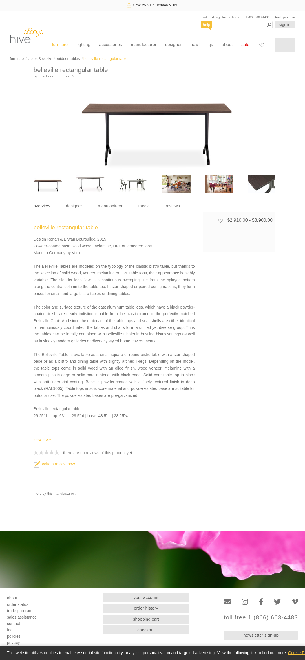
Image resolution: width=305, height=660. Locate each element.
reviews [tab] (173, 206)
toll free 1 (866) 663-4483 (261, 618)
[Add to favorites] (220, 220)
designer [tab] (74, 206)
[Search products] (244, 24)
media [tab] (144, 206)
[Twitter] (277, 602)
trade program (285, 17)
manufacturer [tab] (110, 206)
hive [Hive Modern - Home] (26, 35)
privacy (13, 642)
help (206, 25)
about (227, 44)
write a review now (54, 464)
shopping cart (146, 619)
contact (13, 623)
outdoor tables (68, 58)
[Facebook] (261, 602)
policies (14, 636)
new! (195, 44)
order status (17, 604)
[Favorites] (261, 44)
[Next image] (285, 184)
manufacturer (143, 44)
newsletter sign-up (261, 634)
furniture (60, 44)
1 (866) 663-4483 (258, 17)
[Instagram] (245, 602)
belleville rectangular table (105, 58)
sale (245, 44)
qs (211, 44)
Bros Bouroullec (50, 76)
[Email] (227, 602)
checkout (146, 629)
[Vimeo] (295, 602)
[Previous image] (23, 184)
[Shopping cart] (285, 45)
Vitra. (76, 76)
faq (9, 630)
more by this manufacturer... (55, 494)
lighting (83, 44)
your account (146, 597)
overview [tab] (42, 206)
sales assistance (22, 617)
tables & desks (39, 58)
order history (146, 608)
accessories (110, 44)
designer (173, 44)
